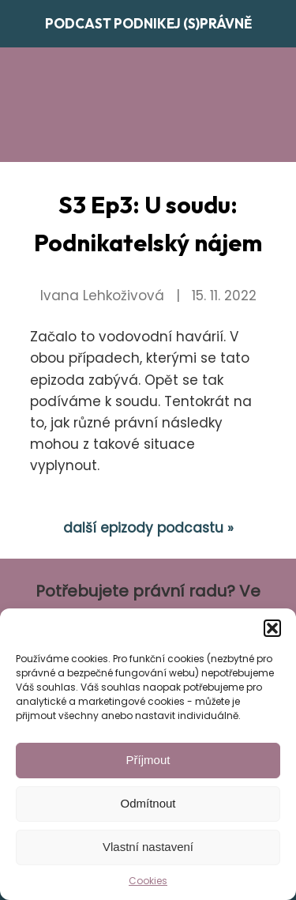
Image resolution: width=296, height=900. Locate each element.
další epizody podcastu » (148, 527)
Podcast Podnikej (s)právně (148, 23)
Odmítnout (147, 803)
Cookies (148, 880)
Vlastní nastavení (148, 846)
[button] (272, 628)
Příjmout (148, 759)
